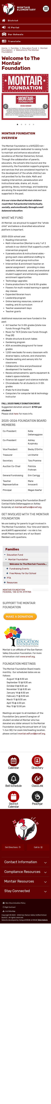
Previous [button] (5, 106)
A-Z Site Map (9, 911)
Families (14, 48)
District (13, 20)
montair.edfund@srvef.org (28, 507)
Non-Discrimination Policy (14, 903)
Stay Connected (17, 891)
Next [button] (45, 106)
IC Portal (13, 27)
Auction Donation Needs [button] (29, 124)
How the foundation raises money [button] (25, 124)
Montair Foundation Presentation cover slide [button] (17, 124)
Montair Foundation (18, 559)
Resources (12, 582)
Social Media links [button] (33, 124)
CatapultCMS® (24, 920)
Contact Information (20, 862)
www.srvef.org (27, 656)
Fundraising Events (19, 568)
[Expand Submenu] (4, 555)
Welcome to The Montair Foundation (20, 51)
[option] (25, 106)
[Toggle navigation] (46, 9)
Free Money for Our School (23, 573)
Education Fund (29, 48)
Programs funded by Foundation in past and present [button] (21, 124)
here (16, 414)
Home (4, 48)
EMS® (34, 920)
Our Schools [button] (16, 34)
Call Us (38, 847)
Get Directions (12, 847)
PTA (9, 578)
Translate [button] (14, 41)
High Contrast (10, 907)
